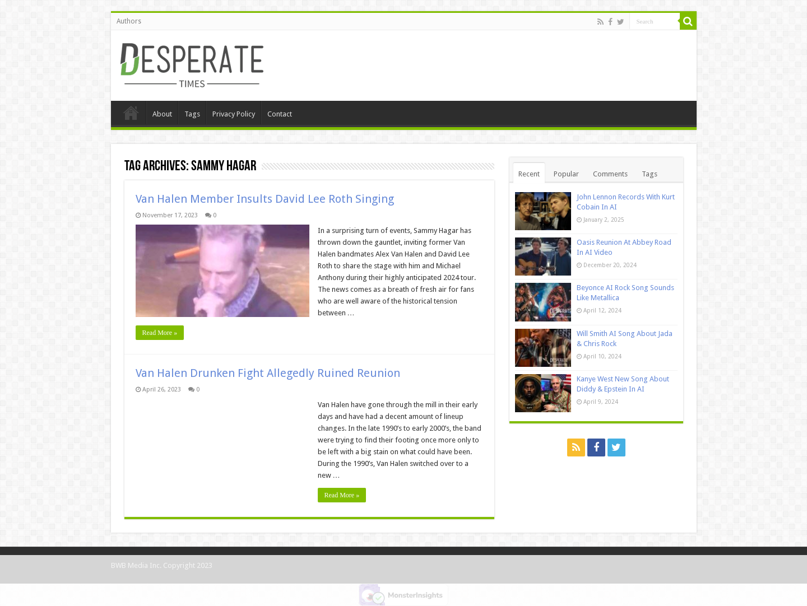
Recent (529, 174)
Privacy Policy (233, 114)
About (162, 114)
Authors (129, 21)
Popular (566, 174)
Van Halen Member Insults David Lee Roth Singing (265, 199)
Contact (279, 114)
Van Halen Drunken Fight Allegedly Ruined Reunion (268, 373)
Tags (192, 114)
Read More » (160, 333)
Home (131, 112)
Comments (610, 174)
